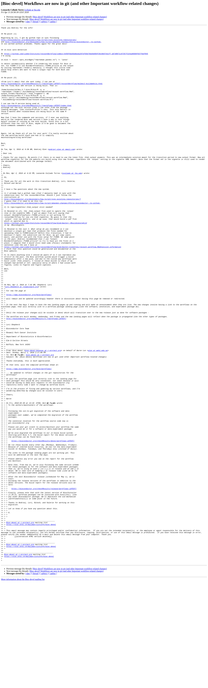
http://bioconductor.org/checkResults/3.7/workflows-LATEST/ (36, 377)
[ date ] (28, 21)
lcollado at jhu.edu (32, 10)
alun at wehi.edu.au (98, 415)
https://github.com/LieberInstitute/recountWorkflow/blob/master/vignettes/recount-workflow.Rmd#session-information (62, 291)
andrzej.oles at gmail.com (62, 174)
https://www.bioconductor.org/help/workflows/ (29, 348)
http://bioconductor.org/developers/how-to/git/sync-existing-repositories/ (39, 42)
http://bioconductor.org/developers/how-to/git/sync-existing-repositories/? (42, 233)
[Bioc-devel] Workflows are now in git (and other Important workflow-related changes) (69, 17)
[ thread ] (35, 21)
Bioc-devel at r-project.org (20, 621)
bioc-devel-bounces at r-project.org (43, 415)
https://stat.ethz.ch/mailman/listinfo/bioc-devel (31, 623)
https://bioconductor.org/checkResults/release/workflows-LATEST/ (44, 580)
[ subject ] (44, 21)
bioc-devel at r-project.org (40, 420)
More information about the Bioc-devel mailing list (23, 686)
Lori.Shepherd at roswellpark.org (21, 339)
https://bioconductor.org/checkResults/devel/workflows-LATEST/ (43, 523)
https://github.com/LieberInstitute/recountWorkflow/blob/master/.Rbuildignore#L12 (45, 262)
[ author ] (53, 21)
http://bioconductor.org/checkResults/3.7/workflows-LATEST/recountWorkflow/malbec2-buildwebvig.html (51, 95)
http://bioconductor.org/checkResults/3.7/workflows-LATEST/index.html (36, 121)
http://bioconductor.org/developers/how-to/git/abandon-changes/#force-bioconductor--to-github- (53, 45)
